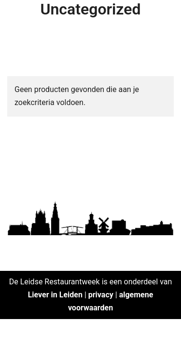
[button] (20, 31)
